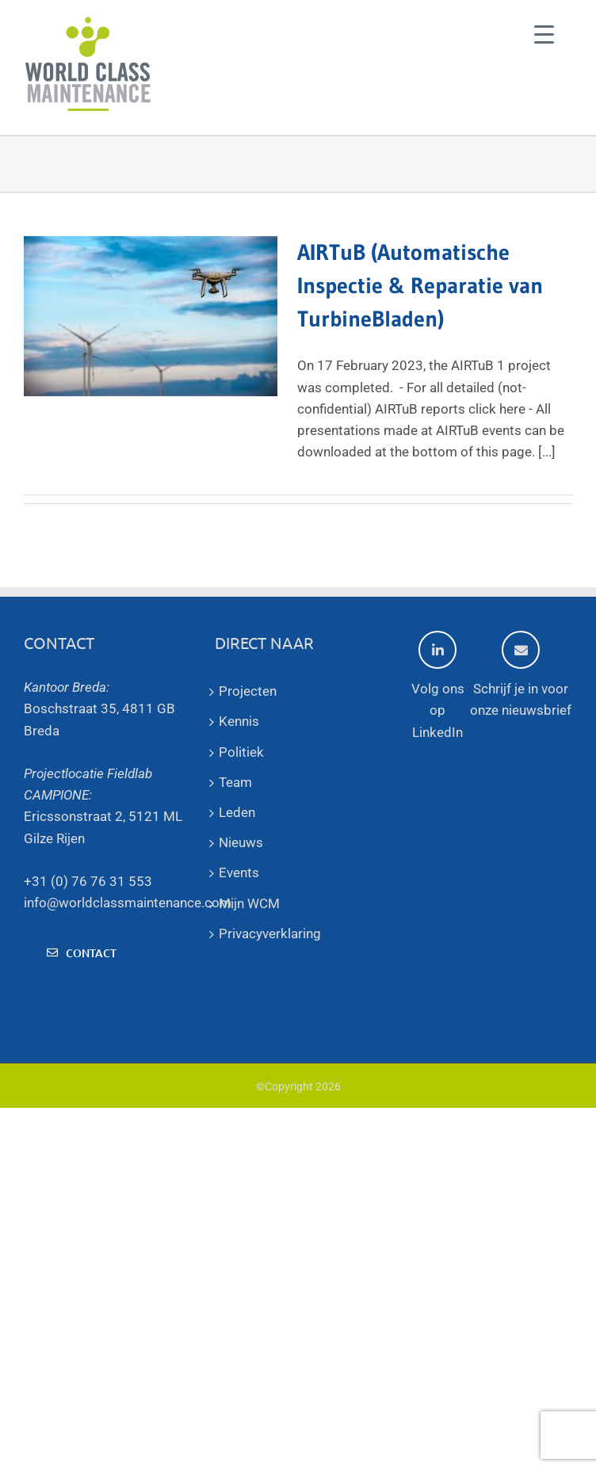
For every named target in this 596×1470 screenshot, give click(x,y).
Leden (237, 812)
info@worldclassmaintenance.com (127, 903)
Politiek (241, 752)
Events (239, 872)
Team (235, 782)
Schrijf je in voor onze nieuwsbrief (520, 674)
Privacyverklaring (270, 933)
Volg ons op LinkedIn (437, 685)
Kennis (239, 721)
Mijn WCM (249, 903)
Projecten (248, 691)
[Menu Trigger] (544, 33)
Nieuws (241, 842)
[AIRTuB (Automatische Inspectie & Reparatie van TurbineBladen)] (150, 316)
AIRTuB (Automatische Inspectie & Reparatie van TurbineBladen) (420, 285)
